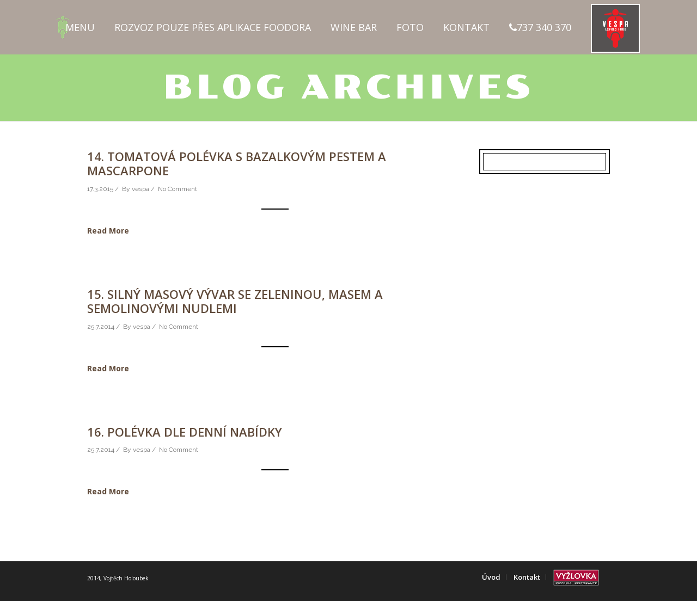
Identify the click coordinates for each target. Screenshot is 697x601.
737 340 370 (540, 27)
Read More (108, 230)
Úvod (491, 577)
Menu (80, 27)
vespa (140, 189)
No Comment (177, 189)
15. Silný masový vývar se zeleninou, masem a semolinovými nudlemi (235, 301)
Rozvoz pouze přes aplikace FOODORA (212, 27)
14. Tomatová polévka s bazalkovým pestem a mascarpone (236, 163)
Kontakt (466, 27)
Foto (410, 27)
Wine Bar (354, 27)
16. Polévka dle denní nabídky (184, 432)
